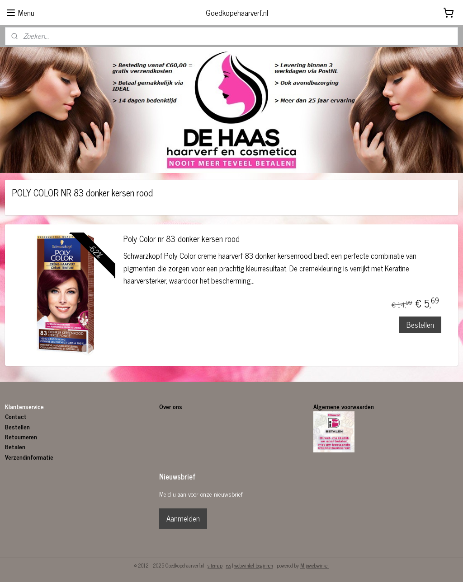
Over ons (171, 406)
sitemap (215, 565)
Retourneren (21, 436)
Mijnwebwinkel (314, 565)
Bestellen (420, 324)
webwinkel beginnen (253, 565)
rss (228, 565)
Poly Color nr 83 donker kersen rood (181, 240)
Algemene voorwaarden (343, 406)
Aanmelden (183, 518)
